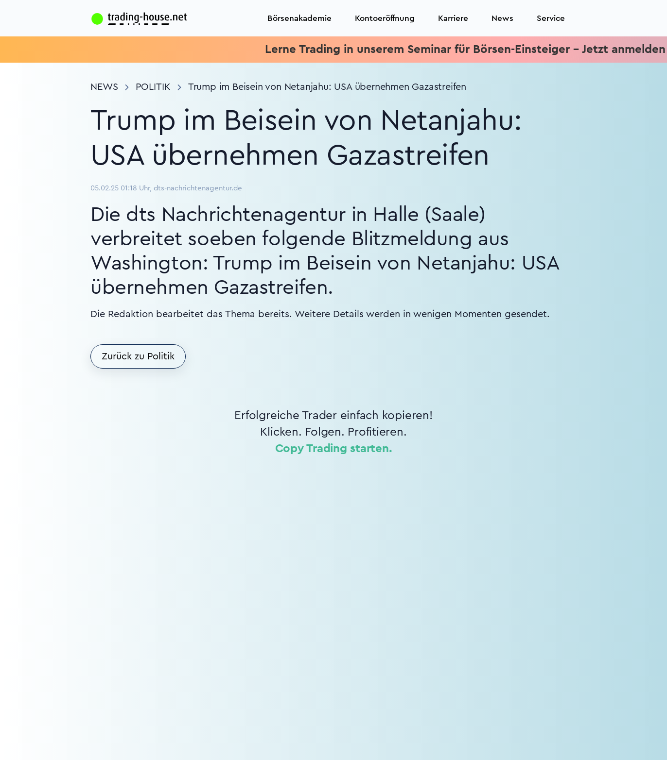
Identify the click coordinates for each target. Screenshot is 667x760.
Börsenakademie (299, 18)
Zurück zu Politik (138, 356)
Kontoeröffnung (385, 18)
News (502, 18)
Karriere (453, 18)
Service (551, 18)
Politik (153, 87)
